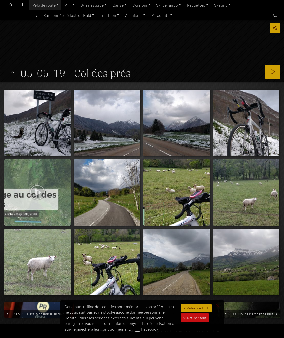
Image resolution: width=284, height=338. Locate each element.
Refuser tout (196, 318)
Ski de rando (167, 5)
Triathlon (108, 15)
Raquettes (196, 5)
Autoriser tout (197, 308)
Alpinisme (133, 15)
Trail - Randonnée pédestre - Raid (62, 15)
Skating (220, 5)
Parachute (160, 15)
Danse (118, 5)
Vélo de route (44, 5)
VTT (68, 5)
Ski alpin (139, 5)
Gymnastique (92, 5)
